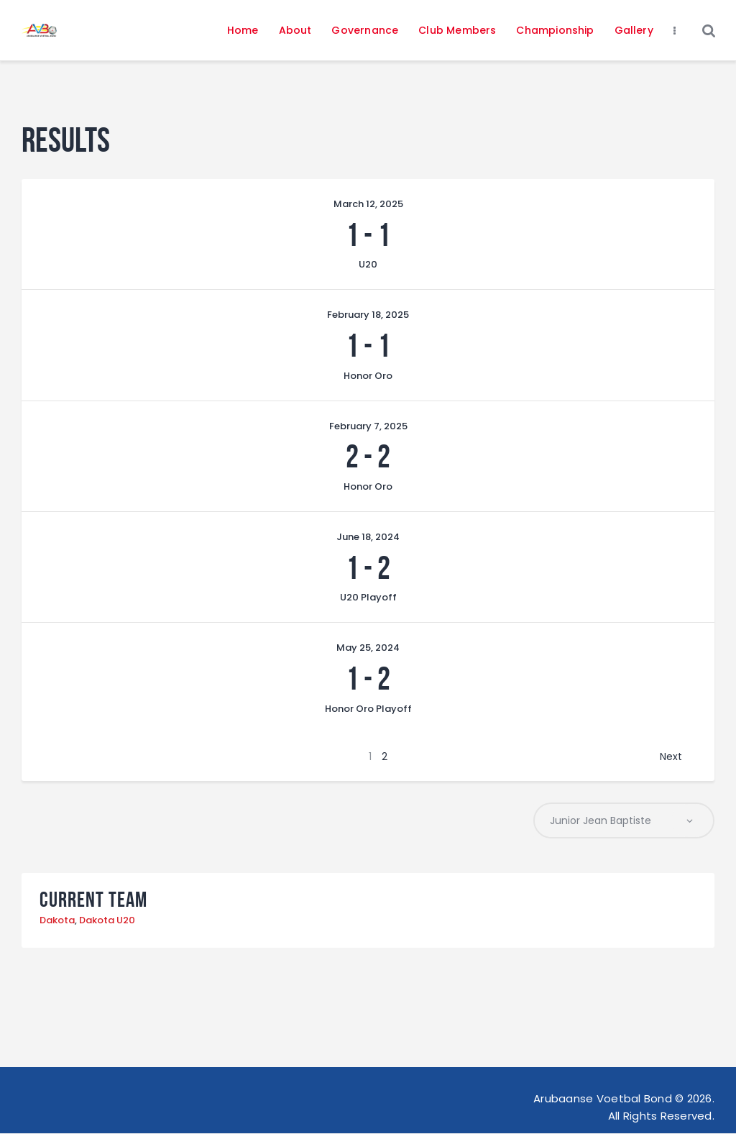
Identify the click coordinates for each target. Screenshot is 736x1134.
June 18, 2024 (368, 537)
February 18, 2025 (368, 314)
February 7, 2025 (368, 426)
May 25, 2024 (368, 647)
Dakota (57, 921)
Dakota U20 (107, 921)
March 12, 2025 (368, 204)
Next (671, 756)
